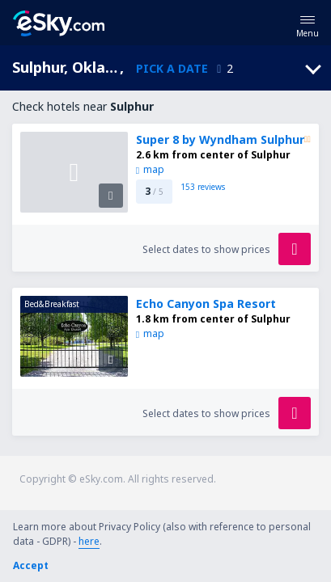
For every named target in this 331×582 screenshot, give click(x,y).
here (89, 541)
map (150, 169)
